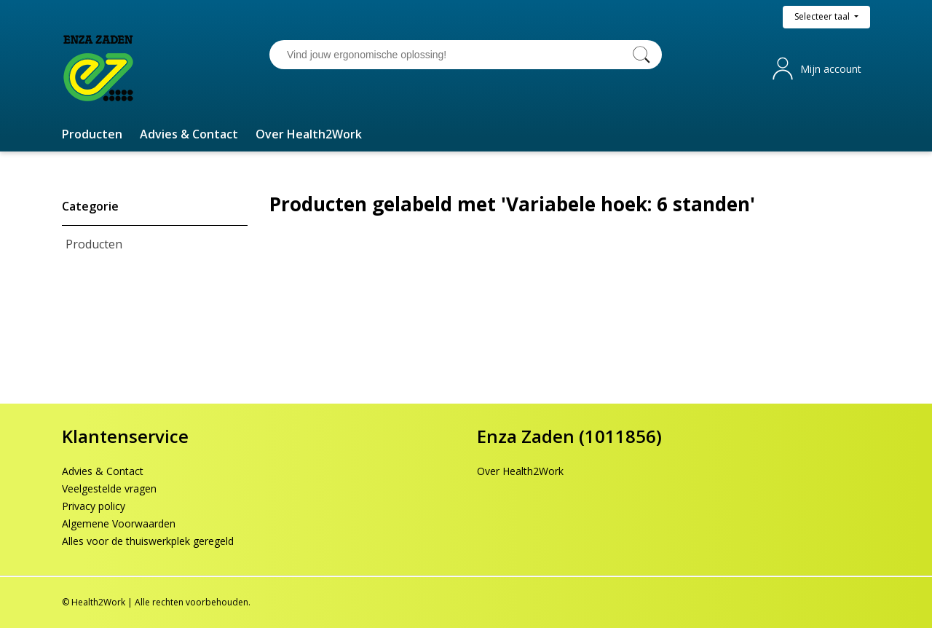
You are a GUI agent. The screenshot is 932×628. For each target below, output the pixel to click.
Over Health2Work (520, 471)
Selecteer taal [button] (823, 16)
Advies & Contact (102, 471)
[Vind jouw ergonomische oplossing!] (451, 54)
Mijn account (830, 69)
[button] (92, 134)
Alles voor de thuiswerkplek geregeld (148, 541)
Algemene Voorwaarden (118, 523)
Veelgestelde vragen (109, 488)
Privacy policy (93, 506)
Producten (94, 244)
